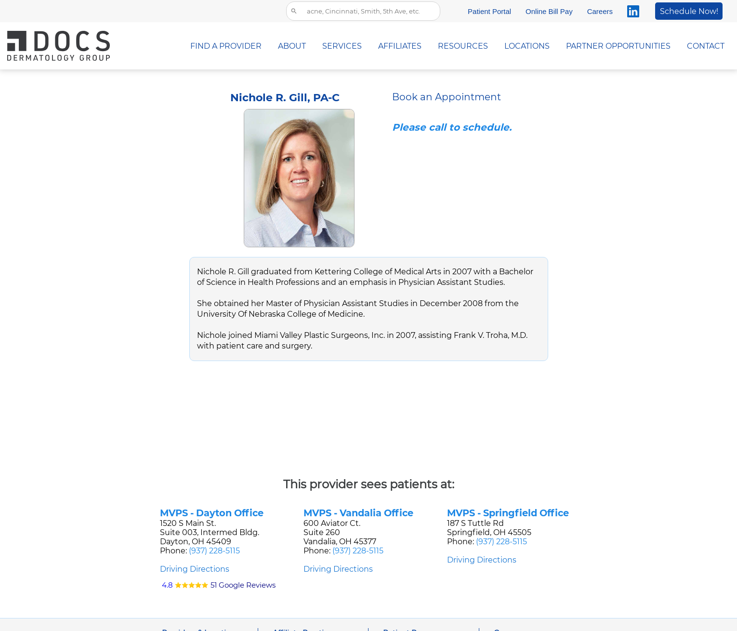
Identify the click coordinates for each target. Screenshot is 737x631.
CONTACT (705, 46)
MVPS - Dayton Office (211, 513)
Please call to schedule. (452, 127)
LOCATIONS (527, 46)
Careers (600, 11)
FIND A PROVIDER (226, 46)
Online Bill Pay (549, 11)
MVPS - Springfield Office (508, 513)
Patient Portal (489, 11)
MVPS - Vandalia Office (358, 513)
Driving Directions (194, 569)
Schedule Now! (689, 11)
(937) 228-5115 (214, 550)
